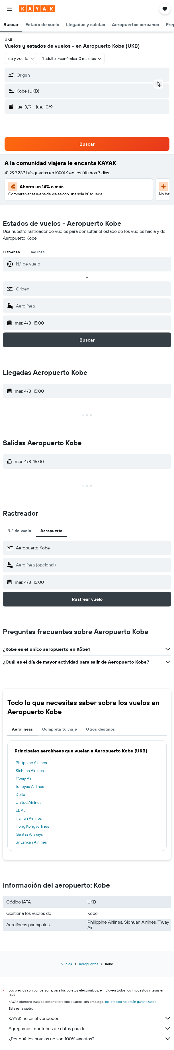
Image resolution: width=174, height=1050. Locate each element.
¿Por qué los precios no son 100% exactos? (90, 1038)
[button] (9, 9)
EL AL (20, 810)
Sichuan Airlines (30, 770)
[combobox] (21, 58)
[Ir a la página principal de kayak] (37, 8)
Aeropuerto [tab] (51, 530)
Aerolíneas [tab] (22, 729)
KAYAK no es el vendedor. (90, 1018)
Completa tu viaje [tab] (59, 729)
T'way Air (24, 778)
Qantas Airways (29, 834)
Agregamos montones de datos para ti (90, 1028)
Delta (20, 794)
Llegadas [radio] (11, 252)
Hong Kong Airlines (32, 826)
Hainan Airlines (29, 818)
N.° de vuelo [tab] (19, 530)
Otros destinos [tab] (100, 729)
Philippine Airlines (31, 762)
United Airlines (28, 802)
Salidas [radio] (38, 252)
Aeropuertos (88, 964)
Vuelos (66, 964)
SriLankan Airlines (31, 842)
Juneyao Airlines (30, 786)
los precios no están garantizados (130, 1001)
